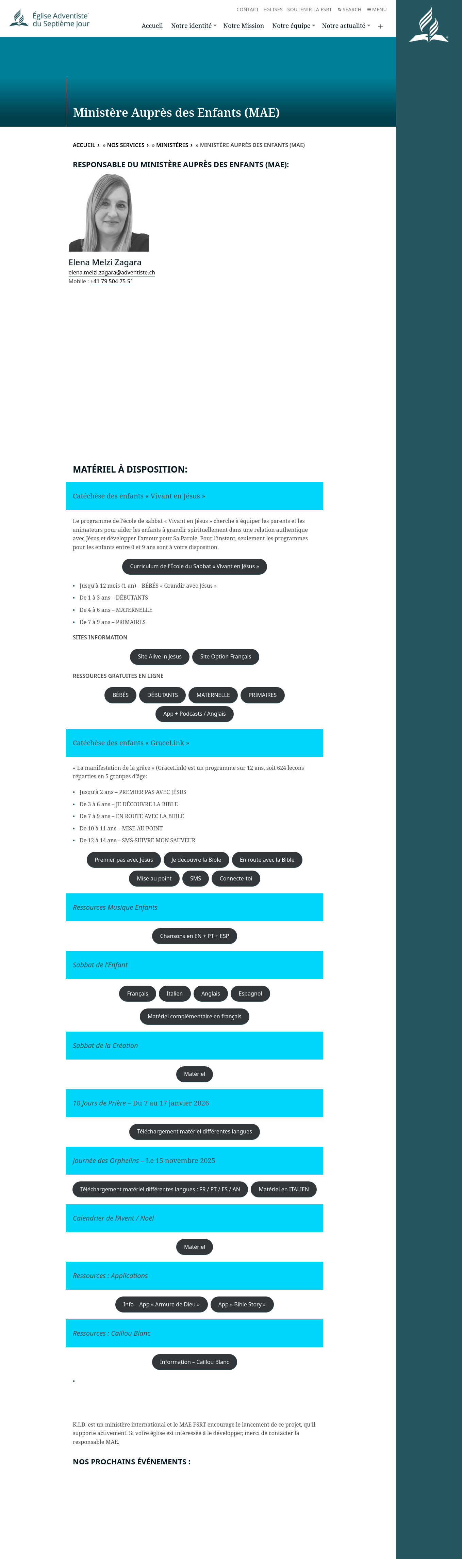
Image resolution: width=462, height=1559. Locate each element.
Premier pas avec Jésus (124, 859)
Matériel (194, 1074)
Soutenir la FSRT (309, 9)
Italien (175, 993)
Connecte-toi (236, 878)
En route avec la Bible (267, 859)
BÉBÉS (121, 695)
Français (137, 993)
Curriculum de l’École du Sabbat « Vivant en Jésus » (194, 566)
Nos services (125, 145)
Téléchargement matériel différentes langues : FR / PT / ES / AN (160, 1189)
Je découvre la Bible (196, 859)
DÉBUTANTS (162, 695)
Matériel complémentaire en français (195, 1016)
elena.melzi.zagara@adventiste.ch (112, 272)
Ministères (172, 145)
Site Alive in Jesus (160, 656)
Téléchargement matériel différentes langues (194, 1131)
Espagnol (250, 993)
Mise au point (154, 878)
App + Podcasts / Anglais (194, 713)
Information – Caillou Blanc (194, 1362)
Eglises (273, 9)
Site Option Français (225, 656)
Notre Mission (243, 25)
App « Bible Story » (242, 1304)
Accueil (152, 25)
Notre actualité (343, 25)
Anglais (210, 993)
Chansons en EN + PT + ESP (194, 936)
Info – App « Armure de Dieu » (161, 1304)
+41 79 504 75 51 (111, 281)
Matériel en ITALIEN (284, 1189)
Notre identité (191, 25)
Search (349, 9)
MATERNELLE (213, 695)
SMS (195, 878)
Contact (247, 9)
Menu (377, 9)
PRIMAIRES (263, 695)
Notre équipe (292, 25)
